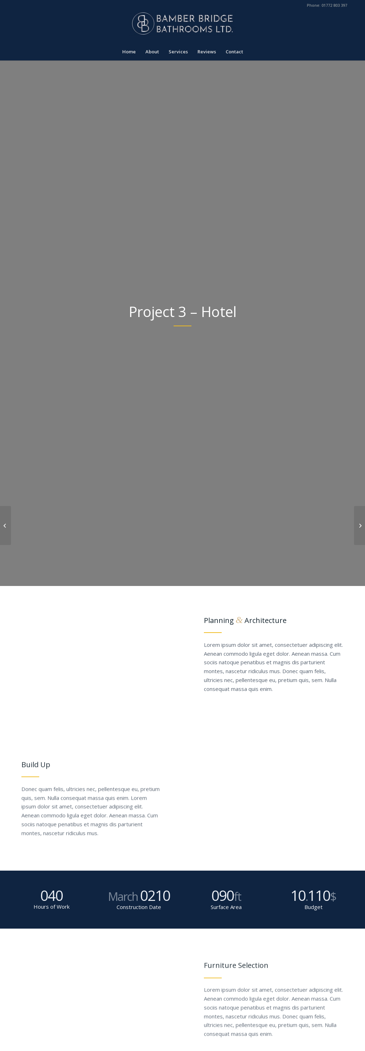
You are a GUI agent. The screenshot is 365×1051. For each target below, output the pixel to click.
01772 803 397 (334, 5)
